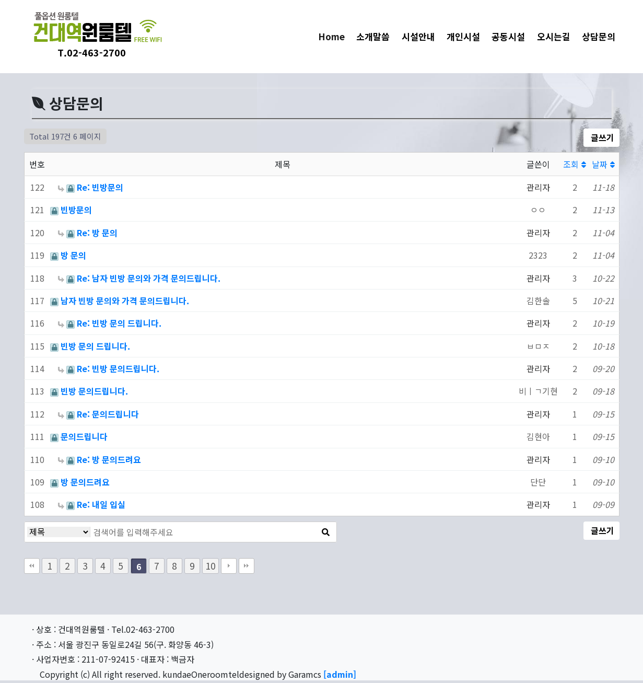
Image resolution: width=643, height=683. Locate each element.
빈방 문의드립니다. (94, 391)
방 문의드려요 (85, 482)
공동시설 (508, 36)
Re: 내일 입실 (101, 504)
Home (334, 36)
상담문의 (598, 36)
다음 (229, 566)
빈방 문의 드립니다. (95, 346)
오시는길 (553, 36)
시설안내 (418, 36)
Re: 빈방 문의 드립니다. (119, 323)
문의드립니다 (84, 436)
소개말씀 (373, 36)
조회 (574, 164)
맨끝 (246, 566)
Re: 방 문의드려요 (109, 459)
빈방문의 (76, 209)
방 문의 (73, 255)
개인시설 (463, 36)
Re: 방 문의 (97, 232)
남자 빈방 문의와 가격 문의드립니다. (125, 300)
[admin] (339, 674)
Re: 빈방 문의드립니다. (118, 368)
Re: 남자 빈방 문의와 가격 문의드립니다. (148, 278)
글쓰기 (601, 137)
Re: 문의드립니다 (108, 414)
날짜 (603, 164)
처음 (32, 566)
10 (210, 565)
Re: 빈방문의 (100, 187)
